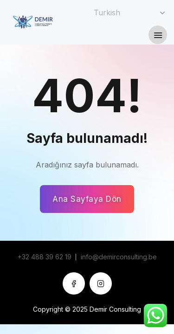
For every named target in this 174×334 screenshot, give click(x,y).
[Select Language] (125, 13)
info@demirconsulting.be (119, 257)
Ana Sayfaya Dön (87, 199)
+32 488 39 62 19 (44, 257)
